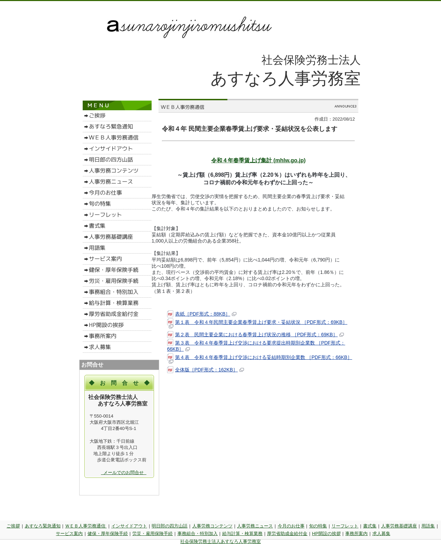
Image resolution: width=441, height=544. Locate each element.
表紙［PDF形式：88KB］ (201, 314)
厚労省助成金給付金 (287, 533)
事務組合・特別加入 (197, 533)
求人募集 (381, 533)
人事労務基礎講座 (399, 525)
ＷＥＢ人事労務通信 (86, 525)
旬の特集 (318, 525)
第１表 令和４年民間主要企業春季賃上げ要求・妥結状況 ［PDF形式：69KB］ (257, 324)
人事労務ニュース (255, 525)
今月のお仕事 (291, 525)
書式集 (370, 525)
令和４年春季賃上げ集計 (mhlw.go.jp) (258, 160)
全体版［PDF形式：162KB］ (205, 370)
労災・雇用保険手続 (152, 533)
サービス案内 (69, 533)
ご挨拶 (13, 525)
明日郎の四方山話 (169, 525)
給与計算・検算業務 (242, 533)
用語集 (428, 525)
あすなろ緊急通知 (43, 525)
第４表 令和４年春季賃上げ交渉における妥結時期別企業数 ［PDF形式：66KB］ (259, 359)
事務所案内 (356, 533)
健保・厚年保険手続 (108, 533)
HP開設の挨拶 (326, 533)
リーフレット (344, 525)
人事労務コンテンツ (212, 525)
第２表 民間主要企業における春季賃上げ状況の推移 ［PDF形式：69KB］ (255, 334)
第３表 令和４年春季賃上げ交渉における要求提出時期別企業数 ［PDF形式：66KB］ (256, 346)
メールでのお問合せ (123, 472)
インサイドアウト (129, 525)
